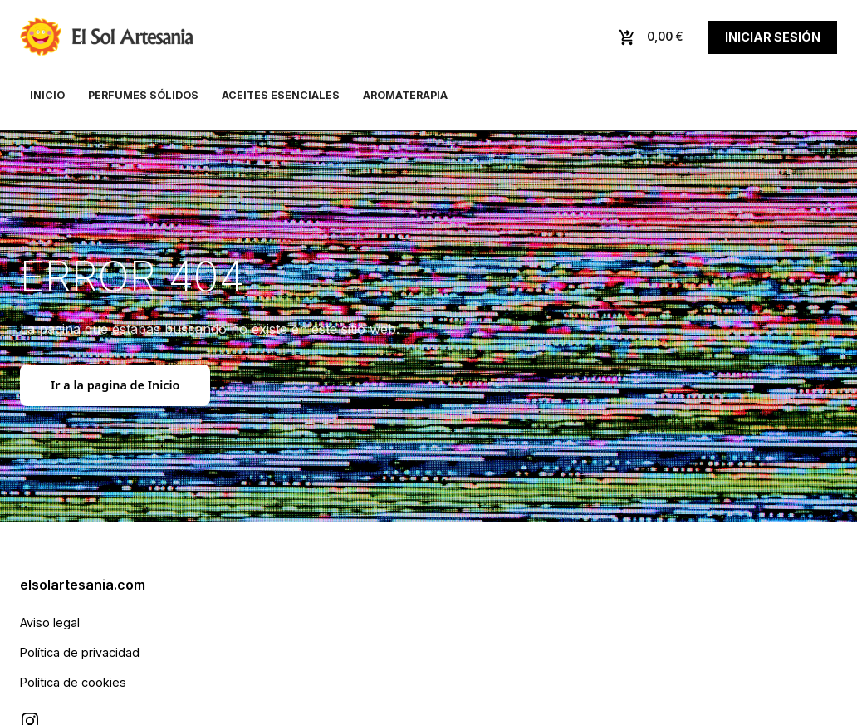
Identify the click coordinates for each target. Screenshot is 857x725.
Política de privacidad (80, 652)
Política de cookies (73, 682)
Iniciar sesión (772, 37)
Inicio (47, 95)
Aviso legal (50, 622)
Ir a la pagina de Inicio (115, 385)
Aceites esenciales (281, 95)
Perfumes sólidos (143, 95)
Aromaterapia (405, 95)
